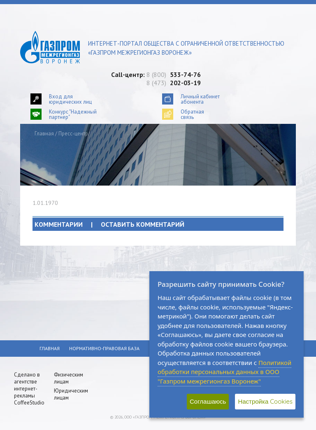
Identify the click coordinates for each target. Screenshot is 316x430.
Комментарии (109, 224)
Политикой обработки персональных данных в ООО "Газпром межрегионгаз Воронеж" (224, 371)
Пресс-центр (73, 133)
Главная (44, 133)
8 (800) (173, 74)
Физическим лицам (68, 378)
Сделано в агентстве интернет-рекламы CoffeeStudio (29, 388)
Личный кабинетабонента (200, 99)
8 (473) (173, 83)
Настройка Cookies (265, 401)
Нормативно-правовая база (104, 348)
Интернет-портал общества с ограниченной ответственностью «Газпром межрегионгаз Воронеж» (186, 48)
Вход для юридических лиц (70, 99)
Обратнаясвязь (192, 114)
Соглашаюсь (208, 401)
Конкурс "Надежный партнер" (73, 114)
